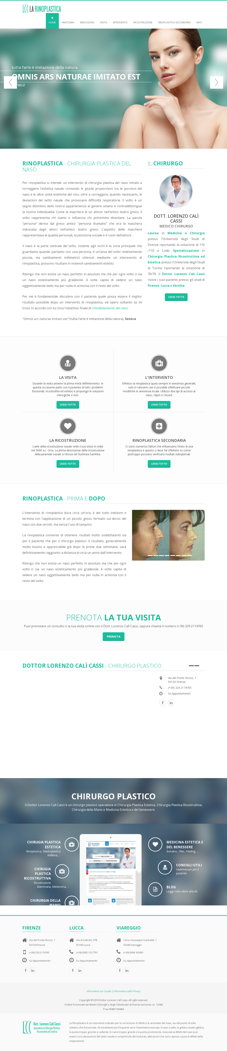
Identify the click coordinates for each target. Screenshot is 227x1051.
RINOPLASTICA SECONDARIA (174, 20)
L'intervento (159, 377)
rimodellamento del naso (110, 308)
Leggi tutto (176, 297)
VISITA (103, 20)
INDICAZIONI (87, 20)
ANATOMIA (68, 20)
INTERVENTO (120, 20)
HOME (52, 20)
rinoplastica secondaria (159, 440)
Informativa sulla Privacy (127, 991)
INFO (199, 20)
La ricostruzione (67, 440)
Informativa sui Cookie (99, 991)
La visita (68, 377)
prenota (113, 636)
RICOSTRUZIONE (142, 20)
